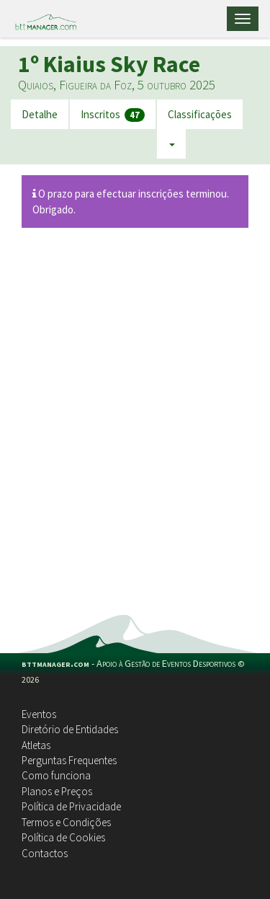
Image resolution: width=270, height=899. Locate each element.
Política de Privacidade (71, 806)
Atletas (36, 745)
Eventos (39, 714)
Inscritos (113, 115)
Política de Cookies (63, 837)
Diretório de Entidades (70, 729)
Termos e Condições (66, 822)
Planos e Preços (57, 791)
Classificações (200, 114)
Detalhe (40, 114)
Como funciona (56, 775)
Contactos (45, 853)
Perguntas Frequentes (69, 760)
